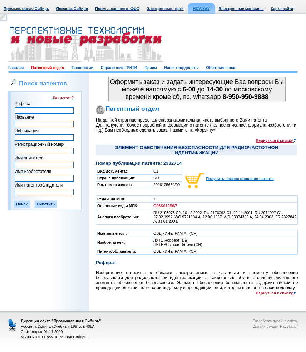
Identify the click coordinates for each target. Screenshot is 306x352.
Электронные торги (165, 8)
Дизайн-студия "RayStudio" (275, 326)
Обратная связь (221, 67)
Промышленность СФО (117, 8)
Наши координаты (181, 67)
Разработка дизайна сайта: (275, 321)
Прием (150, 67)
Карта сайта (282, 8)
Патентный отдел (47, 67)
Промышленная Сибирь (26, 8)
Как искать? (63, 98)
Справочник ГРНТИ (119, 67)
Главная (16, 67)
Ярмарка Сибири (72, 8)
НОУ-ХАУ (201, 8)
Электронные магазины (241, 8)
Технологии (82, 67)
